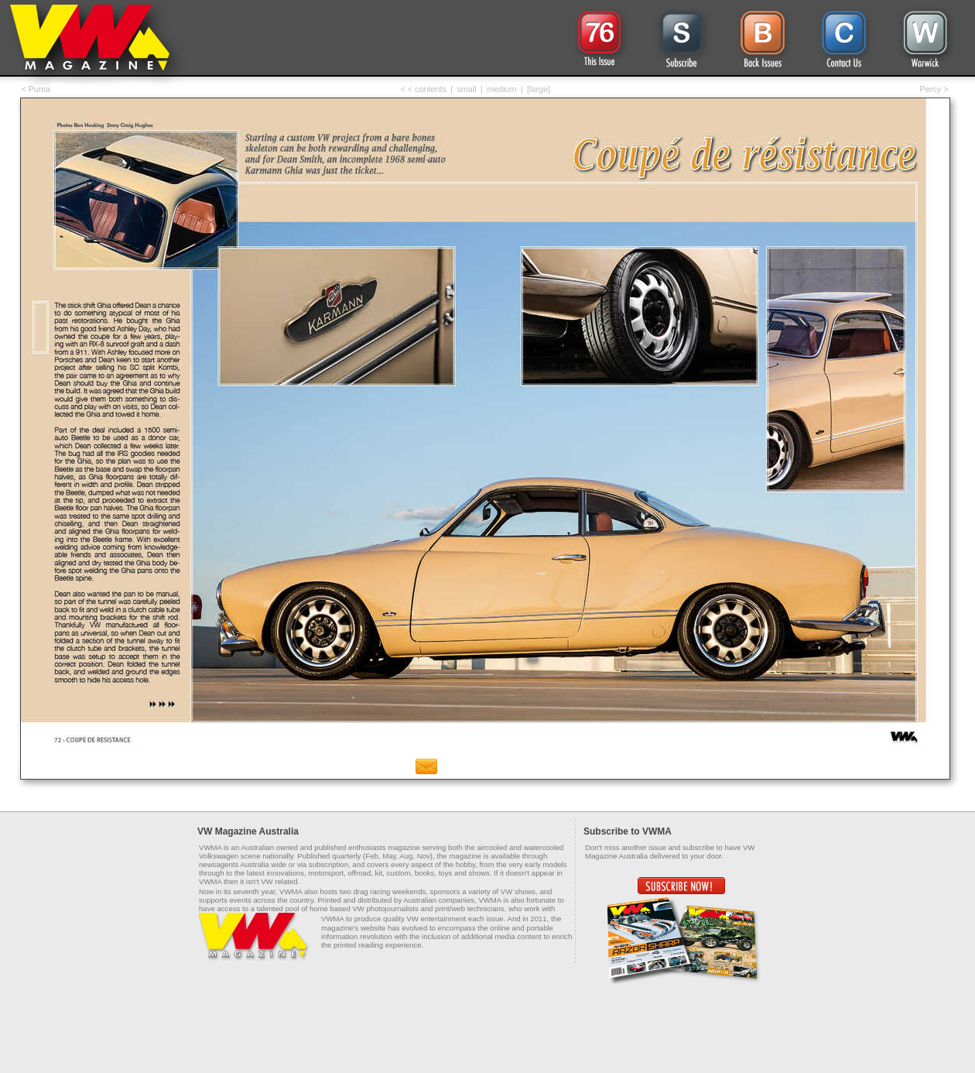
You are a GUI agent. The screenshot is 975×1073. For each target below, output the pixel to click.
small (466, 89)
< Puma (36, 89)
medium (501, 89)
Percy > (934, 89)
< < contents (423, 89)
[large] (538, 89)
